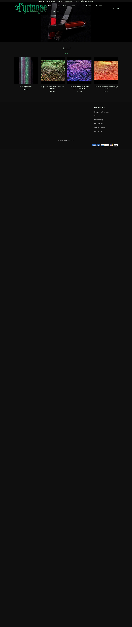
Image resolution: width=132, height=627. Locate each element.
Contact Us (98, 131)
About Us (97, 116)
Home (49, 6)
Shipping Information (101, 112)
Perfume (55, 11)
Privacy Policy (98, 123)
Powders (98, 6)
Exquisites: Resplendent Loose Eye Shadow (52, 87)
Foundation (86, 6)
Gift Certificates (99, 127)
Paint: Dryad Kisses (25, 86)
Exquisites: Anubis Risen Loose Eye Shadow (106, 87)
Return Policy (98, 120)
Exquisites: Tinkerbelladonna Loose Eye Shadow (79, 87)
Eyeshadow (61, 6)
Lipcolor (73, 6)
